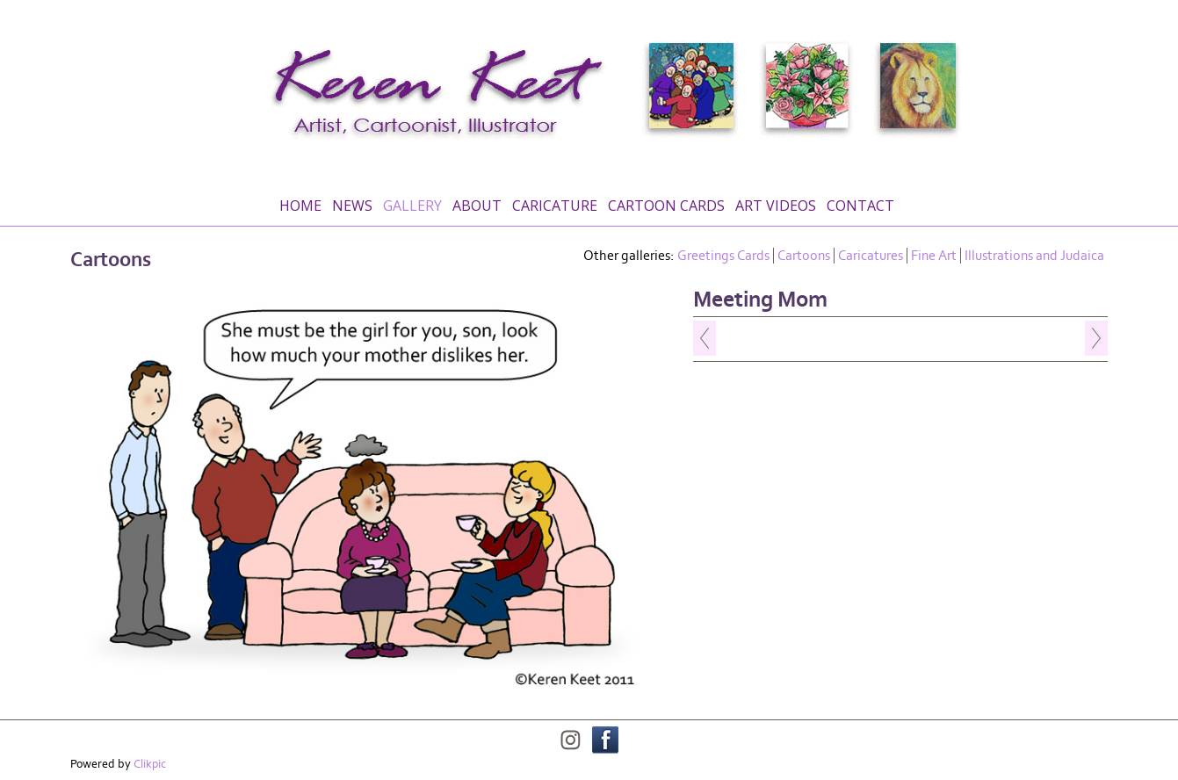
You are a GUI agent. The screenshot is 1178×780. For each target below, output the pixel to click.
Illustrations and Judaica (1034, 256)
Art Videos (775, 205)
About (477, 205)
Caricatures (870, 256)
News (352, 205)
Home (300, 205)
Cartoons (803, 256)
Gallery (412, 205)
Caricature (554, 205)
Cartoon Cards (666, 205)
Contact (860, 205)
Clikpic (150, 764)
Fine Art (934, 256)
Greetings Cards (723, 256)
